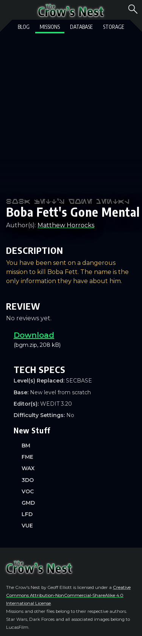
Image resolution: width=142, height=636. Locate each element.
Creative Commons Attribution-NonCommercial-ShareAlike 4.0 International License (68, 595)
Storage (113, 27)
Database (81, 27)
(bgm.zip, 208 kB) (75, 340)
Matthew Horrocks (65, 225)
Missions (50, 27)
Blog (24, 27)
